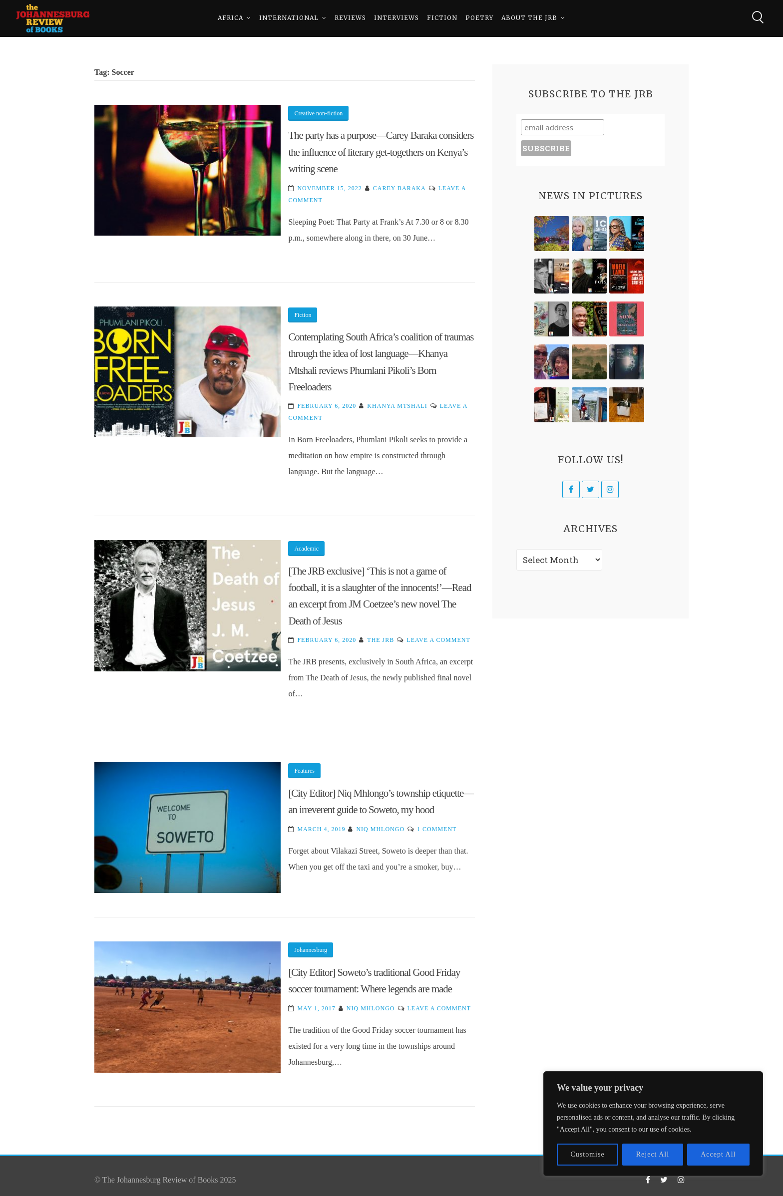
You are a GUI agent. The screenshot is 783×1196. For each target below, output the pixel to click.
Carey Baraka (399, 188)
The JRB (380, 639)
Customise (588, 1154)
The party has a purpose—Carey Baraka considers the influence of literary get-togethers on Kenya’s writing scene (380, 151)
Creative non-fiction (318, 113)
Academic (306, 548)
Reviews (350, 19)
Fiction (442, 19)
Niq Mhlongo (380, 829)
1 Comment (436, 829)
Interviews (396, 19)
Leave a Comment (438, 639)
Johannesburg (310, 949)
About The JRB (529, 19)
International (289, 19)
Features (304, 770)
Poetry (479, 19)
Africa (230, 19)
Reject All (652, 1154)
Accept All (718, 1154)
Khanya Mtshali (397, 405)
